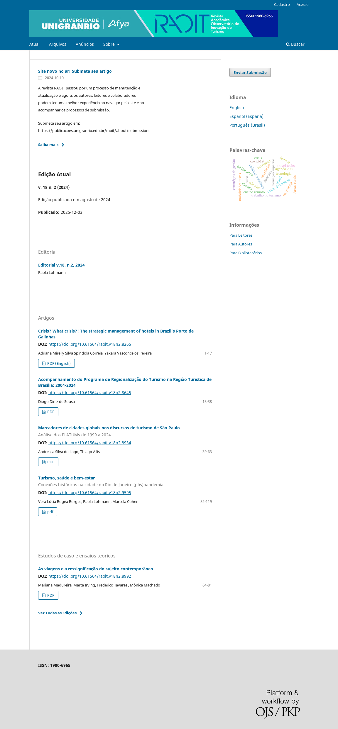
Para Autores (240, 244)
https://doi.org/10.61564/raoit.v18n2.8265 (89, 344)
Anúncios (85, 44)
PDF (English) (58, 363)
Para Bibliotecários (245, 252)
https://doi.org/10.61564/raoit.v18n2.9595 (89, 492)
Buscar (295, 44)
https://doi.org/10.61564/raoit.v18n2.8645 (89, 392)
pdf (49, 511)
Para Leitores (240, 235)
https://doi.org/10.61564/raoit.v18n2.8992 (89, 576)
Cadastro (282, 4)
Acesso (303, 4)
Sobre (109, 44)
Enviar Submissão (250, 72)
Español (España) (246, 116)
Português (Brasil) (247, 125)
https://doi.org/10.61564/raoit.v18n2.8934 (89, 442)
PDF (50, 411)
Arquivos (57, 44)
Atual (34, 44)
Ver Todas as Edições (57, 613)
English (236, 107)
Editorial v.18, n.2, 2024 (61, 265)
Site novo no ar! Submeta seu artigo (75, 71)
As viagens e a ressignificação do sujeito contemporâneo (95, 569)
